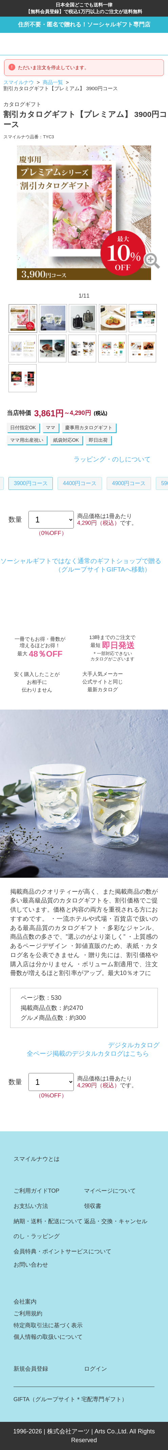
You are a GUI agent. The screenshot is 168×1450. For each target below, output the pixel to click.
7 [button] (93, 286)
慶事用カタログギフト (88, 427)
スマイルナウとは (37, 1159)
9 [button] (110, 286)
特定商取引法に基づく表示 (48, 1325)
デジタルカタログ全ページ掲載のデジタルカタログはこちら (93, 1049)
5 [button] (75, 286)
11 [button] (127, 286)
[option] (84, 212)
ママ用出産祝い (26, 440)
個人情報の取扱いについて (48, 1337)
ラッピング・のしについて (112, 459)
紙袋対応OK (66, 440)
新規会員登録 (31, 1369)
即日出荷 (98, 440)
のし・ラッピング (37, 1236)
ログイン (95, 1369)
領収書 (92, 1206)
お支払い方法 (31, 1206)
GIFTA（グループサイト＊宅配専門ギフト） (70, 1399)
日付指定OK (23, 427)
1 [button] (40, 286)
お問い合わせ (31, 1265)
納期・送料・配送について (48, 1221)
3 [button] (58, 286)
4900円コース (129, 483)
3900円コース (31, 483)
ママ (50, 427)
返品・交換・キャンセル (115, 1221)
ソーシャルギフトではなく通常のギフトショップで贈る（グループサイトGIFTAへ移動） (80, 565)
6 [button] (84, 286)
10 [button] (119, 286)
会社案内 (25, 1301)
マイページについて (110, 1191)
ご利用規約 (28, 1313)
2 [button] (49, 286)
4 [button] (66, 286)
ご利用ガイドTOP (37, 1191)
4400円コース (80, 483)
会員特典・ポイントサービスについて (62, 1251)
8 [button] (101, 286)
